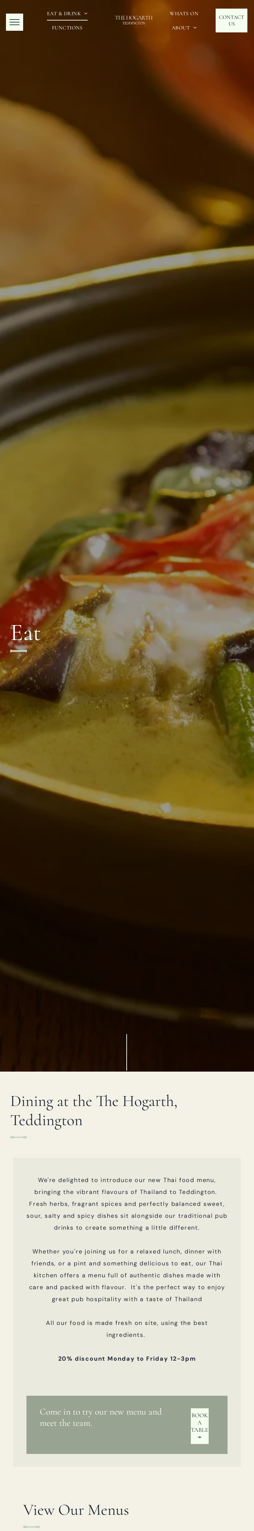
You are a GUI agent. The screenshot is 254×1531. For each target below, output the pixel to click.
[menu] (14, 22)
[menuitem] (67, 14)
